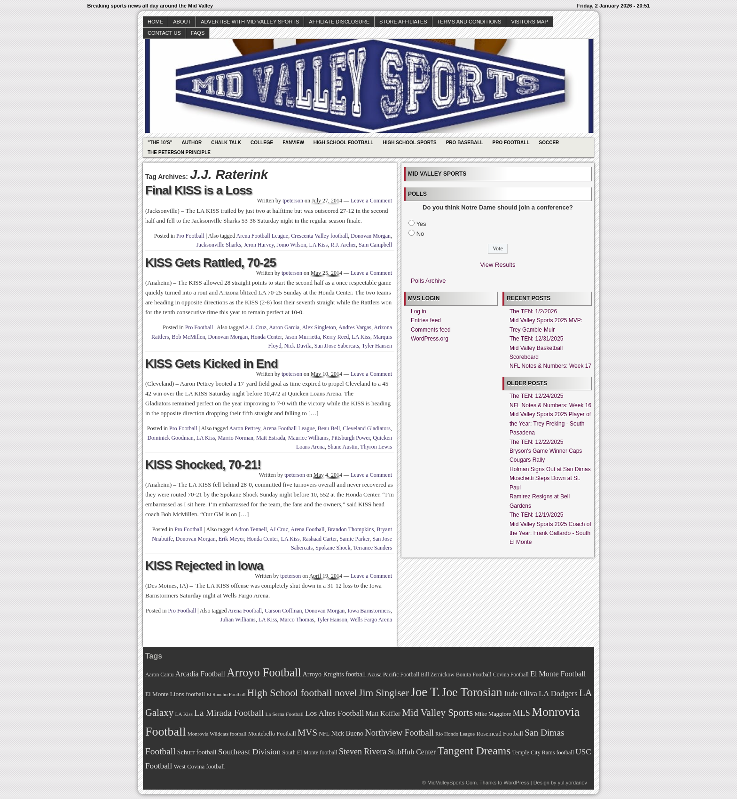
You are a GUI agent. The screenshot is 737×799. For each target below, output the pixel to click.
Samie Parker (354, 538)
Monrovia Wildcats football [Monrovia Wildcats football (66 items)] (217, 734)
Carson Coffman (283, 610)
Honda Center (266, 337)
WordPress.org (429, 338)
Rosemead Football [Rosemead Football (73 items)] (499, 733)
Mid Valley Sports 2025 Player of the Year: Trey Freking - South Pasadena (550, 423)
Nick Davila (297, 345)
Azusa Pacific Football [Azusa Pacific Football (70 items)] (393, 674)
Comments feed (431, 329)
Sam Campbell (375, 244)
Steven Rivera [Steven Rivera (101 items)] (362, 751)
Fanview (293, 142)
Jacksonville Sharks (218, 244)
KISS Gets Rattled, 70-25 (210, 263)
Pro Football (511, 142)
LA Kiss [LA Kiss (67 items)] (184, 714)
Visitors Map (529, 21)
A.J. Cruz (256, 327)
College (262, 142)
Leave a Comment (371, 200)
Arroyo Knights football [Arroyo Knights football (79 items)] (334, 674)
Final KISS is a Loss (198, 190)
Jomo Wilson (291, 244)
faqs (197, 33)
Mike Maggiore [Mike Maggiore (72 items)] (493, 714)
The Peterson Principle (179, 152)
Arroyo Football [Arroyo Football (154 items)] (264, 672)
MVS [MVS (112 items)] (307, 732)
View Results (498, 264)
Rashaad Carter (319, 538)
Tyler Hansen (377, 345)
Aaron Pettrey (244, 428)
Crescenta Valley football (319, 236)
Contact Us (164, 33)
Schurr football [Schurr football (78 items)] (197, 752)
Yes (421, 223)
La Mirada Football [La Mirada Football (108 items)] (229, 713)
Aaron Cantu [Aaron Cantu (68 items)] (159, 675)
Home (155, 21)
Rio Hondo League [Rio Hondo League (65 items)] (455, 734)
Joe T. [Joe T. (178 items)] (425, 692)
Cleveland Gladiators (367, 428)
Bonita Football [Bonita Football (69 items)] (474, 674)
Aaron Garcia (284, 327)
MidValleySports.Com (452, 782)
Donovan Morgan (371, 236)
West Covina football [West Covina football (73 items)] (199, 766)
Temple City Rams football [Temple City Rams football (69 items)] (543, 752)
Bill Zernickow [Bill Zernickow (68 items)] (437, 675)
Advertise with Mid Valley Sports (250, 21)
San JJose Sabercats (336, 345)
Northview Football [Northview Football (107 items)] (399, 732)
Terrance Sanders (372, 547)
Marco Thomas (297, 619)
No (420, 233)
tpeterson (292, 200)
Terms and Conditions (469, 21)
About (182, 21)
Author (191, 142)
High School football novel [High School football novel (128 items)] (302, 692)
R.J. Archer (343, 244)
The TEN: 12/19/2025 (537, 515)
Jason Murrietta (302, 337)
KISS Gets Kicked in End (211, 364)
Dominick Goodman (170, 437)
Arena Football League (262, 236)
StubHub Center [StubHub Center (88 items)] (412, 752)
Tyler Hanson (332, 619)
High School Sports (409, 142)
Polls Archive (428, 280)
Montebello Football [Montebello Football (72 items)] (272, 733)
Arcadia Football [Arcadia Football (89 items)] (200, 674)
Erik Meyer (231, 538)
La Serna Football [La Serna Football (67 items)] (284, 714)
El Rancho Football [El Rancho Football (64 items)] (226, 694)
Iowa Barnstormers (369, 610)
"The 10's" (160, 142)
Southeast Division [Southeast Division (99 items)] (249, 751)
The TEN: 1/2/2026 (533, 311)
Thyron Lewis (376, 446)
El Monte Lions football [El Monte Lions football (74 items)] (175, 694)
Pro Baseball (464, 142)
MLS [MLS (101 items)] (521, 713)
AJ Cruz (278, 529)
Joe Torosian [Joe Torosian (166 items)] (471, 692)
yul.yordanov (572, 782)
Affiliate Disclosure (339, 21)
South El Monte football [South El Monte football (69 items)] (309, 752)
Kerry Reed (336, 337)
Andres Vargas (354, 327)
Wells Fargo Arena (371, 619)
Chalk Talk (226, 142)
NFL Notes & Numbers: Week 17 (550, 366)
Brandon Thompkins (351, 529)
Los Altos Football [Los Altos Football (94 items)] (334, 713)
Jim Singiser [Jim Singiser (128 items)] (384, 692)
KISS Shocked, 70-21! (203, 465)
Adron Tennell (251, 529)
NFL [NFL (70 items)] (324, 733)
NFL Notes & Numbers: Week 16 (550, 405)
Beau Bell (329, 428)
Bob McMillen (188, 337)
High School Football (344, 142)
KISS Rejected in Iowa (204, 566)
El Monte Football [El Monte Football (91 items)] (558, 674)
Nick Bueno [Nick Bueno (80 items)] (347, 733)
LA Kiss (318, 244)
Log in (418, 311)
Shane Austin (343, 446)
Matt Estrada (270, 437)
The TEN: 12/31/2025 (537, 338)
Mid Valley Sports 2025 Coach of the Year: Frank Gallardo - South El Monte (550, 533)
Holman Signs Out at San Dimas (550, 469)
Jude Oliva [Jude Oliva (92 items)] (520, 693)
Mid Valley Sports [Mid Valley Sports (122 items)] (437, 712)
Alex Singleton (319, 327)
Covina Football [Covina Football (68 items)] (511, 675)
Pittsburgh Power (350, 437)
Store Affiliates (403, 21)
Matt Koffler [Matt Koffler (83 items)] (383, 713)
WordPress (516, 782)
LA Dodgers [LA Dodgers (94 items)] (558, 693)
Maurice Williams (308, 437)
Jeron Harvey (259, 244)
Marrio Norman (235, 437)
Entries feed (426, 320)
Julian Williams (238, 619)
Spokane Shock (332, 547)
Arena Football (307, 529)
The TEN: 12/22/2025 (537, 442)
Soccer (549, 142)
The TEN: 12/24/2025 (537, 396)
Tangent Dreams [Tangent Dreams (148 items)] (474, 751)
